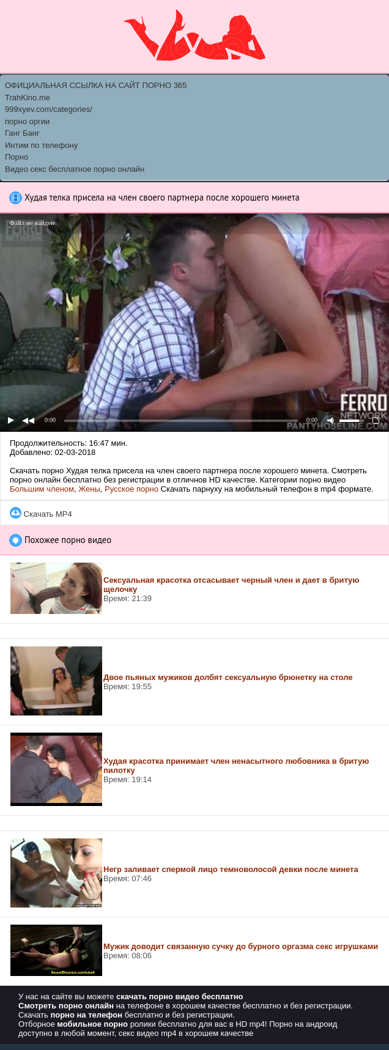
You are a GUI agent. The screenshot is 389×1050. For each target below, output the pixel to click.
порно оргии (27, 121)
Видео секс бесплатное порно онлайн (74, 169)
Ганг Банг (22, 133)
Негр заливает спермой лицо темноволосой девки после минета (230, 869)
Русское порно (131, 489)
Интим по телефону (41, 145)
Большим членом (42, 489)
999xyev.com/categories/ (48, 109)
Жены (89, 489)
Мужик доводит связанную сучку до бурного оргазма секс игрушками (240, 946)
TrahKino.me (27, 97)
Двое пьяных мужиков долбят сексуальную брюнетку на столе (228, 677)
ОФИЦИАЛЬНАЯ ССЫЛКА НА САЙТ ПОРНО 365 (96, 85)
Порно (16, 156)
